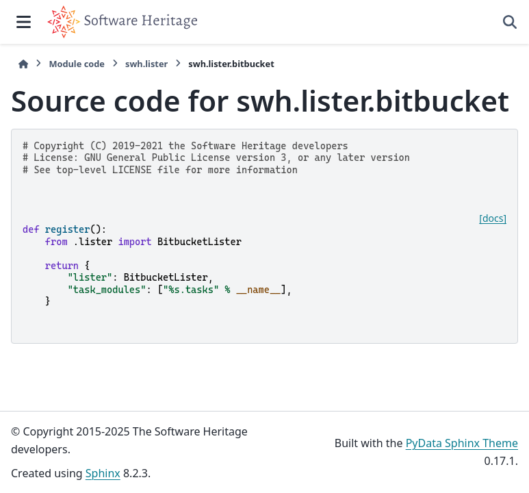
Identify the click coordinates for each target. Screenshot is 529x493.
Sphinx (103, 473)
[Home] (23, 64)
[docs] (492, 218)
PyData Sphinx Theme (462, 443)
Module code (77, 64)
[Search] (510, 22)
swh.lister (146, 64)
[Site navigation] (23, 22)
